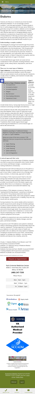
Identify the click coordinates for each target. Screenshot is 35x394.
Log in (22, 382)
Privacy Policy (19, 377)
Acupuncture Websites (11, 374)
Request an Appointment (17, 259)
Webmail (13, 382)
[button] (2, 81)
